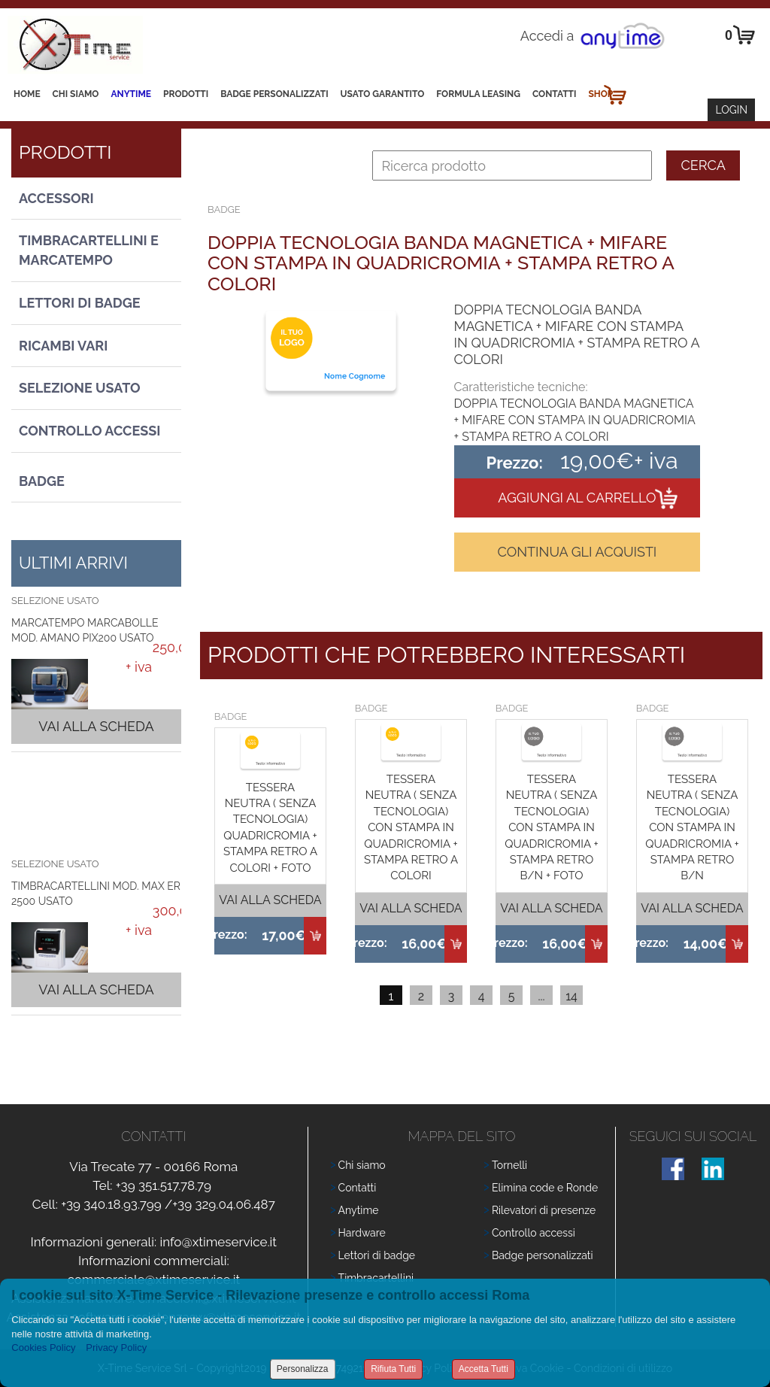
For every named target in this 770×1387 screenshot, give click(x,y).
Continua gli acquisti (576, 552)
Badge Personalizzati (274, 94)
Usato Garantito (383, 94)
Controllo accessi (533, 1233)
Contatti (554, 94)
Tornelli (509, 1165)
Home (27, 94)
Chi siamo (76, 94)
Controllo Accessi (89, 431)
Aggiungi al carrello (577, 497)
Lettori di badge (376, 1255)
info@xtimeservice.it (218, 1241)
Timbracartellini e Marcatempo (89, 250)
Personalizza (303, 1369)
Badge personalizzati (542, 1255)
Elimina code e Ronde (545, 1188)
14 (571, 996)
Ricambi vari (63, 346)
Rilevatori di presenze (544, 1210)
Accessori (56, 198)
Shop (600, 94)
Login (731, 110)
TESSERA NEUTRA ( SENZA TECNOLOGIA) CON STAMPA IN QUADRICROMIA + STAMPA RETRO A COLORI (411, 827)
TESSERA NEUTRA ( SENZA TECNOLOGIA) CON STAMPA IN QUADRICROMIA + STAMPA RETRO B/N (691, 827)
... (541, 996)
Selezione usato (80, 388)
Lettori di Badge (80, 303)
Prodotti (185, 94)
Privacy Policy (116, 1347)
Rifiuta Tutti (393, 1369)
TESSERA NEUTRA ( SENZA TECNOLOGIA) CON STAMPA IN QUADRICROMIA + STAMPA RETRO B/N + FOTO (551, 827)
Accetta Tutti (483, 1369)
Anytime (131, 94)
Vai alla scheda (95, 726)
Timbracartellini (376, 1278)
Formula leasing (478, 94)
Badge (42, 481)
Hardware (362, 1233)
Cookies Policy (43, 1347)
